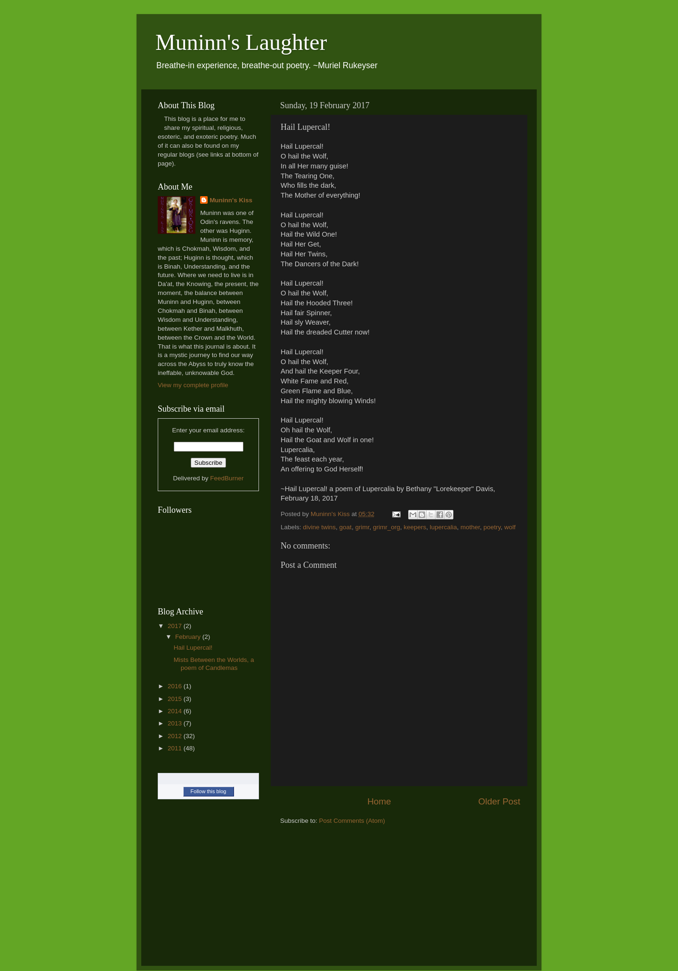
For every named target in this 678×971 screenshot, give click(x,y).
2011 (176, 748)
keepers (415, 527)
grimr (362, 527)
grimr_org (386, 527)
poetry (492, 527)
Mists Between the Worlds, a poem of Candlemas (214, 663)
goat (345, 527)
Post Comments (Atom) (352, 820)
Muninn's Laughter (241, 42)
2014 (176, 711)
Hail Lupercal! (193, 647)
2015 (176, 698)
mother (470, 527)
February (188, 636)
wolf (510, 527)
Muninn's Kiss (231, 200)
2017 (176, 625)
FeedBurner (226, 478)
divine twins (319, 527)
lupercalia (443, 527)
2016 (176, 686)
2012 (176, 736)
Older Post (499, 801)
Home (379, 801)
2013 (176, 723)
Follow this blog (208, 791)
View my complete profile (193, 385)
